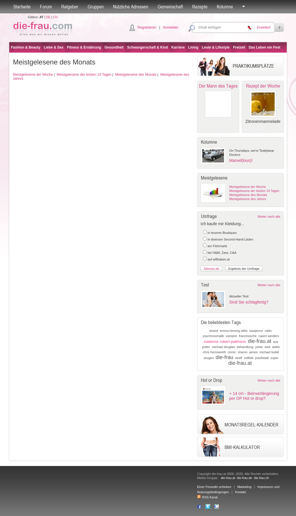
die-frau (224, 357)
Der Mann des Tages (218, 86)
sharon (243, 352)
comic (232, 352)
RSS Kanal (207, 497)
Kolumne (225, 7)
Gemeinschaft (170, 7)
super (275, 358)
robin (268, 330)
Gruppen (96, 7)
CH (55, 17)
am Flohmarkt (217, 246)
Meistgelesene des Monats (136, 75)
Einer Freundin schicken (214, 487)
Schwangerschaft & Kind (147, 47)
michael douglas (223, 347)
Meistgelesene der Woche (33, 75)
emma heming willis (233, 330)
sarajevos (256, 330)
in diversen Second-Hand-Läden (230, 239)
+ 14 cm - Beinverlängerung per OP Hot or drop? (254, 396)
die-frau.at (259, 341)
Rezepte (200, 7)
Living (193, 47)
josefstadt (262, 358)
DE (48, 17)
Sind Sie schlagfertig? (248, 302)
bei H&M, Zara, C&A (222, 252)
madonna (211, 342)
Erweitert (264, 27)
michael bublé (269, 352)
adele (276, 347)
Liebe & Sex (53, 47)
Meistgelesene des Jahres (247, 199)
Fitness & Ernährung (84, 47)
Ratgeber (69, 7)
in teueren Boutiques (222, 232)
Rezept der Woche (263, 86)
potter (206, 347)
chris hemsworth (214, 352)
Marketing (244, 487)
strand (213, 330)
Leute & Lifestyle (216, 47)
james (253, 352)
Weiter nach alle (269, 216)
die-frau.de (244, 478)
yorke (259, 347)
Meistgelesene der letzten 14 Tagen (84, 75)
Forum (46, 7)
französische (248, 336)
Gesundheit (113, 47)
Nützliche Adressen (130, 7)
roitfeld (248, 358)
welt (268, 347)
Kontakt (240, 492)
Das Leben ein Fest (264, 47)
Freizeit (239, 47)
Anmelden (170, 27)
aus (275, 341)
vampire (231, 336)
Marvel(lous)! (241, 160)
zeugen (209, 358)
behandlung (245, 347)
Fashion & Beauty (25, 47)
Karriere (178, 47)
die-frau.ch (261, 478)
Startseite (22, 7)
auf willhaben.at (219, 259)
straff (238, 358)
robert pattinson (233, 341)
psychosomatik (213, 336)
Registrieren (147, 27)
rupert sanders (268, 336)
